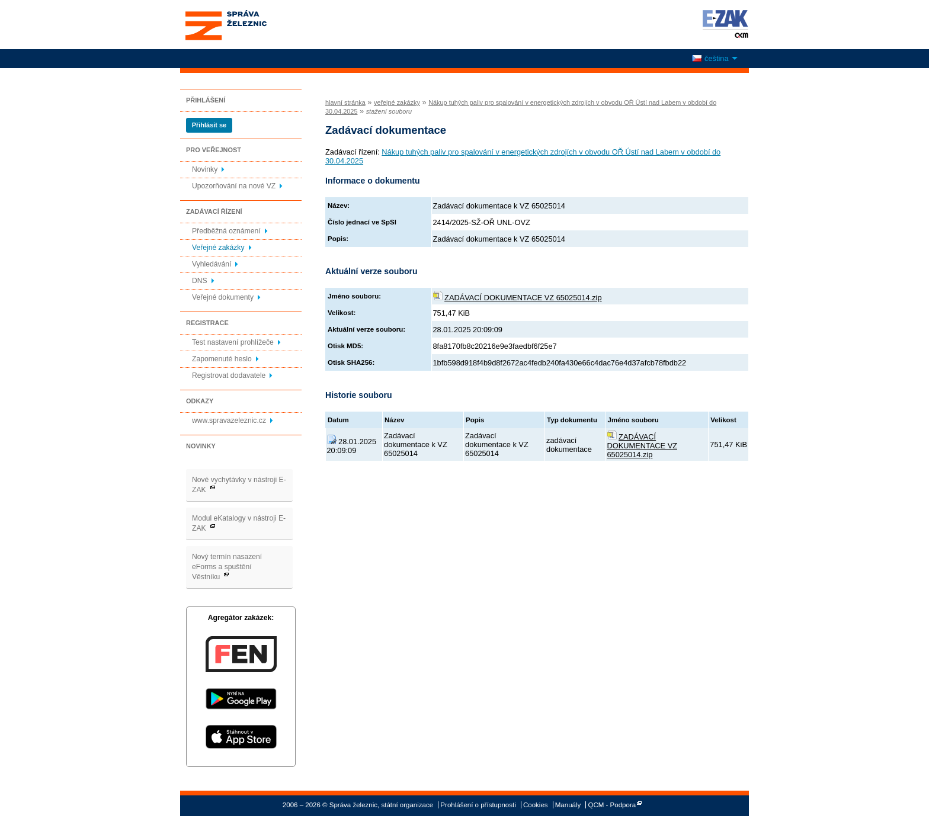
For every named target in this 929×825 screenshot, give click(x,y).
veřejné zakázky (397, 102)
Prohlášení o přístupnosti (477, 804)
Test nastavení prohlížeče (233, 342)
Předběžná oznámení (226, 231)
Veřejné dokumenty (223, 297)
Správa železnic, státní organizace (247, 24)
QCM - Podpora (612, 804)
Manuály (568, 804)
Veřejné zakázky (218, 247)
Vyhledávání (211, 264)
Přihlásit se (209, 125)
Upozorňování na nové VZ (234, 186)
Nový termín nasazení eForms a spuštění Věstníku (227, 567)
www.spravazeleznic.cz (229, 420)
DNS (199, 281)
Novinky (204, 169)
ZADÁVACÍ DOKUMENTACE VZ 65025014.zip (523, 297)
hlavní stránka (345, 102)
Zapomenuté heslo (222, 359)
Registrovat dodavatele (228, 375)
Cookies (535, 804)
